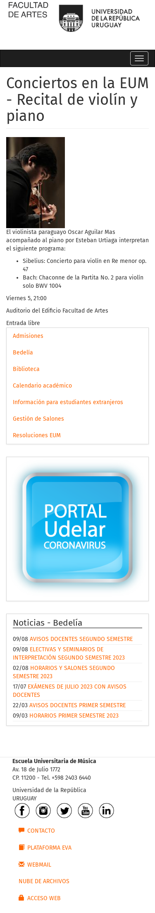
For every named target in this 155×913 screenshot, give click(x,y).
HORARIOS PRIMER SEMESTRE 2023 (74, 715)
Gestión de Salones (38, 418)
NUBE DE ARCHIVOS (44, 881)
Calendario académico (42, 385)
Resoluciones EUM (37, 435)
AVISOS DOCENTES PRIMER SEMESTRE (77, 705)
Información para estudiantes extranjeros (68, 402)
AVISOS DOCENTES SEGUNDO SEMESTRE (81, 639)
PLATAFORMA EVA (45, 847)
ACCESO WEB (40, 898)
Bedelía (23, 352)
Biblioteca (26, 369)
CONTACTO (37, 830)
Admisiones (28, 336)
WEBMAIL (35, 864)
